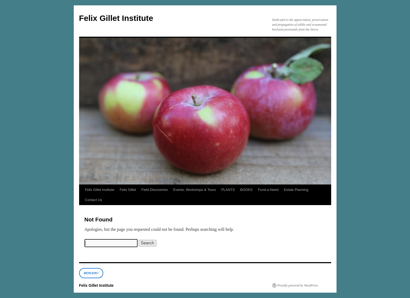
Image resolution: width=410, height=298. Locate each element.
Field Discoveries (154, 190)
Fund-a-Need (268, 190)
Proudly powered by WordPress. (298, 285)
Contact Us (93, 200)
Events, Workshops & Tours (194, 190)
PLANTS (228, 190)
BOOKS (246, 190)
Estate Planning (296, 190)
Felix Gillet (128, 190)
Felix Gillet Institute (116, 18)
